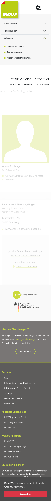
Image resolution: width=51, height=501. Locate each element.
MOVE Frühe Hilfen (12, 456)
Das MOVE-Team (13, 46)
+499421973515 (11, 181)
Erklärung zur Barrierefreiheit (17, 393)
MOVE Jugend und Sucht (15, 422)
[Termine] (40, 6)
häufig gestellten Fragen (25, 343)
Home (46, 84)
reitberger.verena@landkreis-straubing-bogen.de (25, 177)
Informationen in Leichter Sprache (19, 387)
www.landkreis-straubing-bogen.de (23, 230)
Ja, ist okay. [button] (25, 494)
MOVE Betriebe (11, 461)
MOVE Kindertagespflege (15, 451)
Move (38, 84)
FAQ (6, 382)
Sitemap (8, 398)
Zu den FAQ (25, 356)
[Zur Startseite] (9, 9)
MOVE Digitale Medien (14, 427)
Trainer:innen (12, 52)
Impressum (9, 408)
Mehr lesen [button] (19, 487)
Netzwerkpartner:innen (17, 57)
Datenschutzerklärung (27, 268)
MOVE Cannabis (11, 432)
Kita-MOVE (9, 446)
